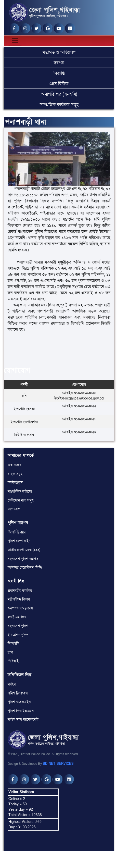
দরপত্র (59, 63)
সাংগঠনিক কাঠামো (20, 491)
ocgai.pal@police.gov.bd (84, 398)
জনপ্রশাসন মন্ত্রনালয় (20, 608)
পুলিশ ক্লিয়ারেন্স (18, 693)
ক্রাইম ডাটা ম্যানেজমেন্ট (23, 719)
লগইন (12, 684)
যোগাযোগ (14, 509)
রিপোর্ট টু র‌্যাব (16, 532)
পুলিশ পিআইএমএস (21, 710)
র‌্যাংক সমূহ (15, 473)
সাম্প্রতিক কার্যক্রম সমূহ (59, 105)
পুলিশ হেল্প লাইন (19, 541)
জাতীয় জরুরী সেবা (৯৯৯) (24, 549)
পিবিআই (13, 661)
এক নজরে (14, 464)
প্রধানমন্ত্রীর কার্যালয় (20, 590)
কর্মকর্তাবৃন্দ (15, 482)
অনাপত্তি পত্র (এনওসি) (59, 94)
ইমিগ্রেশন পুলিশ (18, 634)
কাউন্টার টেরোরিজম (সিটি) (25, 567)
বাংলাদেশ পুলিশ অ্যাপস (23, 558)
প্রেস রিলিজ (59, 84)
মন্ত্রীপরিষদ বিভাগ (19, 599)
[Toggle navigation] (15, 40)
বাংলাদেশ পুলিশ (18, 625)
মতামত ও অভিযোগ (59, 52)
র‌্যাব (10, 652)
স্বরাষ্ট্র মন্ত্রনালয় (17, 617)
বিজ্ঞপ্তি (59, 73)
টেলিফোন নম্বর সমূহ (20, 500)
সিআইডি (13, 643)
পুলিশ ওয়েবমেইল (19, 701)
